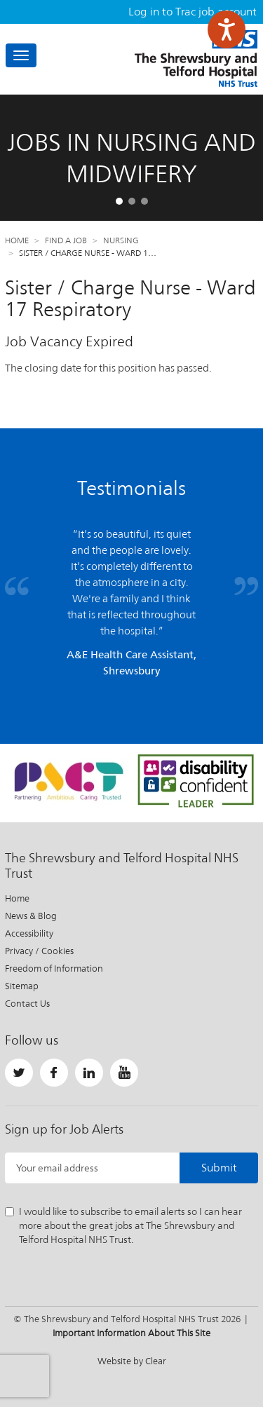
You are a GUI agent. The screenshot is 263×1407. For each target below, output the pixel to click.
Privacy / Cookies (39, 951)
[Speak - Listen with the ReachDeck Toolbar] (226, 29)
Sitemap (22, 986)
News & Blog (31, 916)
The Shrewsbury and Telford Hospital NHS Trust (196, 58)
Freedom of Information (54, 968)
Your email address (57, 1168)
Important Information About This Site (131, 1333)
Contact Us (27, 1003)
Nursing (121, 240)
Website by (131, 1361)
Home (17, 240)
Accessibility (29, 933)
